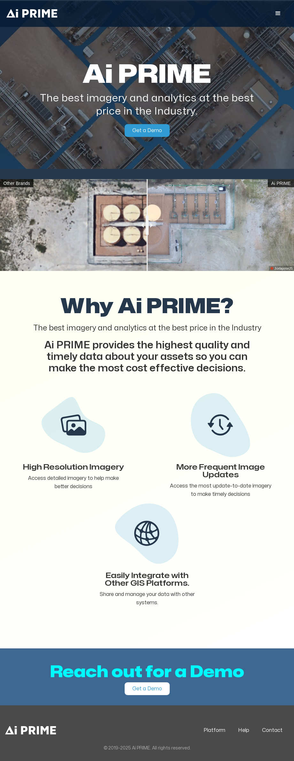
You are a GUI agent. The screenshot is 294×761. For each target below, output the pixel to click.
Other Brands (17, 183)
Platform (214, 730)
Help (243, 730)
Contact (272, 730)
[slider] (147, 225)
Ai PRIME (281, 183)
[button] (278, 13)
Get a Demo (147, 130)
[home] (32, 13)
